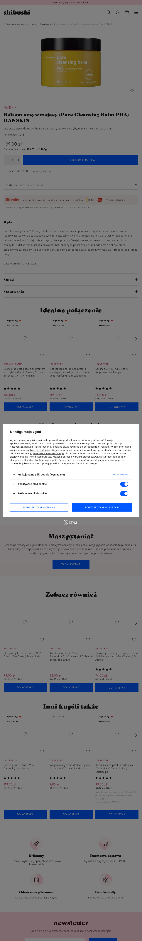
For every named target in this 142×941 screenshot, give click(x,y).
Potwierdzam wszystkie (102, 507)
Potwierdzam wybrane (39, 507)
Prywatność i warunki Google (47, 453)
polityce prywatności (38, 450)
